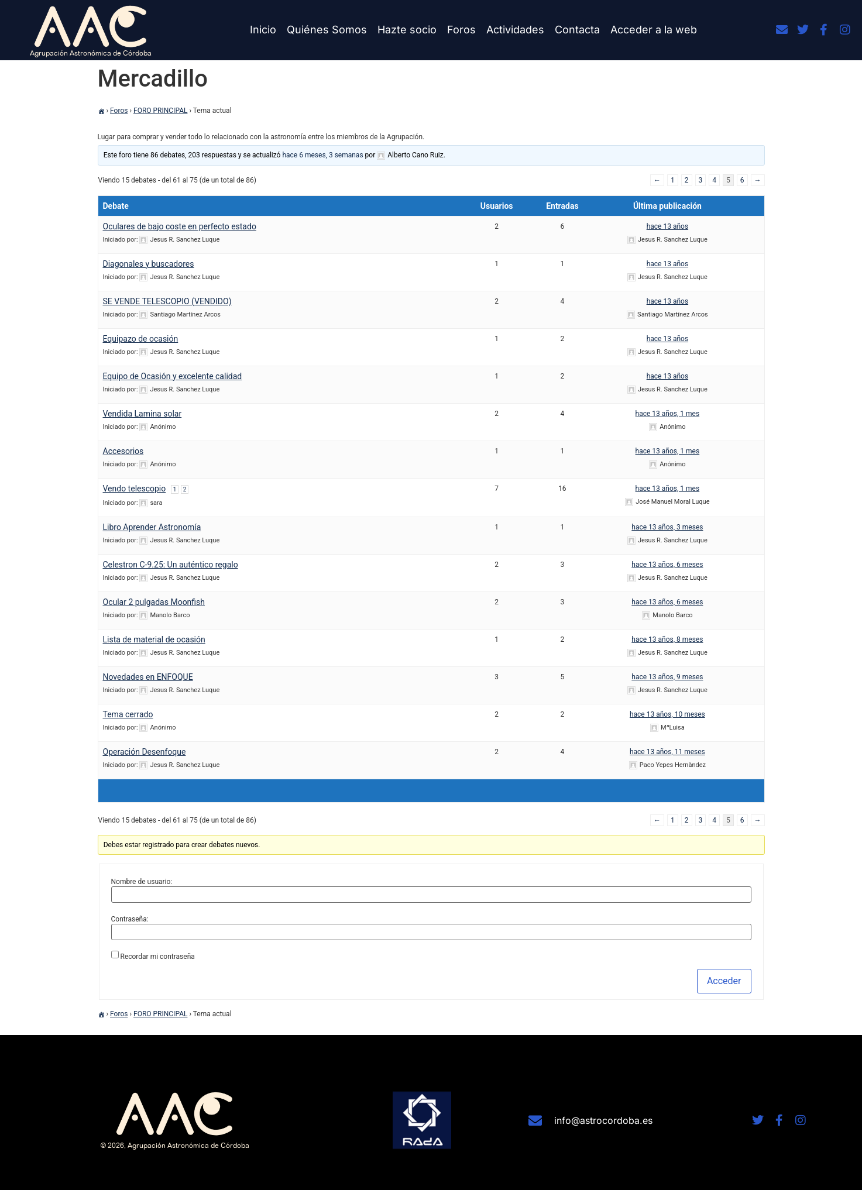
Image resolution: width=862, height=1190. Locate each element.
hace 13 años (667, 226)
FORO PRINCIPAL (160, 110)
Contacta (577, 29)
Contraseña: (130, 919)
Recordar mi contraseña (157, 956)
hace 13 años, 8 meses (667, 639)
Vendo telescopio (134, 488)
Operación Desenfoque (144, 751)
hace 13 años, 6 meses (667, 564)
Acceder (724, 980)
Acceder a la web (653, 29)
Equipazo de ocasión (140, 338)
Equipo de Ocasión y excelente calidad (172, 376)
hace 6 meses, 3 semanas (322, 155)
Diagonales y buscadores (148, 264)
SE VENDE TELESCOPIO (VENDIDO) (167, 301)
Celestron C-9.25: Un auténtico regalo (170, 564)
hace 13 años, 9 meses (667, 677)
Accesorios (123, 451)
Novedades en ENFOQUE (148, 677)
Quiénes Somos (327, 29)
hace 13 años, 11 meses (667, 752)
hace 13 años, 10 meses (667, 714)
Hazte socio (407, 29)
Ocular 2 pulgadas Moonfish (154, 602)
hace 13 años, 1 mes (668, 414)
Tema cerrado (128, 714)
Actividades (515, 29)
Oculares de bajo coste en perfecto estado (179, 226)
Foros (461, 29)
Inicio (263, 29)
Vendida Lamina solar (142, 413)
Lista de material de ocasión (154, 639)
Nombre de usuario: (142, 881)
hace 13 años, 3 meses (667, 527)
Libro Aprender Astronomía (152, 527)
